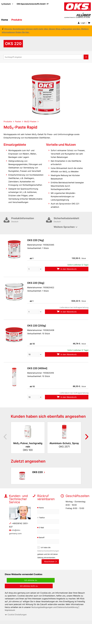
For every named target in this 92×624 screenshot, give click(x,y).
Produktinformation (28, 220)
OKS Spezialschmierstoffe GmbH (33, 4)
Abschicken (50, 561)
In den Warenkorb (67, 269)
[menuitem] (33, 3)
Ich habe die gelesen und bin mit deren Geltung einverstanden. (48, 552)
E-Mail (41, 527)
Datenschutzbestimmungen (48, 551)
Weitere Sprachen (64, 226)
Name (41, 508)
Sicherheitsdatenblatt (71, 220)
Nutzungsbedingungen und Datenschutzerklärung (55, 607)
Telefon (42, 518)
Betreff (41, 537)
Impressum (10, 610)
